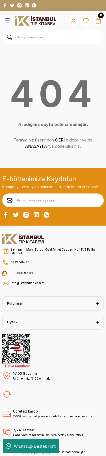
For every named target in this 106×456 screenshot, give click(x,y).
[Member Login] (73, 20)
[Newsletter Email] (53, 200)
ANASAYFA (36, 146)
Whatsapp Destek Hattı (31, 446)
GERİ (60, 140)
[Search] (53, 37)
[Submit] (9, 200)
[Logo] (35, 21)
